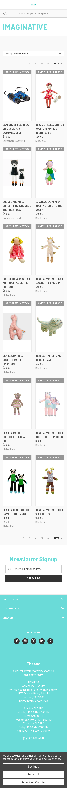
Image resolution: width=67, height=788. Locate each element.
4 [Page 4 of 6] (36, 63)
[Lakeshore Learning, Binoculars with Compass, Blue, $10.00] (17, 95)
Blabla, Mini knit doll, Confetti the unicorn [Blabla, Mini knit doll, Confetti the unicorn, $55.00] (49, 435)
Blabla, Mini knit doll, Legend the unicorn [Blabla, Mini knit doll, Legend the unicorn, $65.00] (49, 281)
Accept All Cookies (33, 782)
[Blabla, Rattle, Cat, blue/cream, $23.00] (50, 326)
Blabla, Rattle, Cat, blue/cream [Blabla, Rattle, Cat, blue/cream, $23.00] (48, 358)
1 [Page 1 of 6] (17, 63)
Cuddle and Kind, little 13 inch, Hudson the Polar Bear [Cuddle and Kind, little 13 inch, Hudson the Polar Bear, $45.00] (17, 205)
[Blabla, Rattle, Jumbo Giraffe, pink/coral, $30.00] (17, 326)
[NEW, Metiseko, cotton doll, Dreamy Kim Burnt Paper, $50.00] (50, 95)
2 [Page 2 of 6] (23, 63)
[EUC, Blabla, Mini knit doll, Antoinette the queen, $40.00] (50, 172)
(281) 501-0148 (35, 738)
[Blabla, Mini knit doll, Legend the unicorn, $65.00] (50, 249)
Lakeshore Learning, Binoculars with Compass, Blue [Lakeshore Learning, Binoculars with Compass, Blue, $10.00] (16, 128)
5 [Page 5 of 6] (42, 63)
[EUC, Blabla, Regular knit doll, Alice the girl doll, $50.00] (17, 249)
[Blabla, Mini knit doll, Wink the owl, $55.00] (50, 480)
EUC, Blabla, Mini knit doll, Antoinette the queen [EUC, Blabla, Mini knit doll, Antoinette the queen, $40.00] (49, 205)
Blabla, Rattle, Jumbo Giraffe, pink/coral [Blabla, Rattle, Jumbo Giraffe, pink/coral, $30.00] (13, 360)
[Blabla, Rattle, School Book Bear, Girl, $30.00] (17, 403)
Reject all (33, 774)
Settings (33, 767)
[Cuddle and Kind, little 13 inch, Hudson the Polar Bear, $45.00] (17, 172)
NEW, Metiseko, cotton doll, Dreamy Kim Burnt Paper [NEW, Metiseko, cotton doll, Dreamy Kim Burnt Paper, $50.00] (49, 128)
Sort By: (9, 53)
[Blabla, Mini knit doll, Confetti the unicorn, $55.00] (50, 403)
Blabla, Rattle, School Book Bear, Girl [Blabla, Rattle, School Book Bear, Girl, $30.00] (15, 437)
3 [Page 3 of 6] (30, 63)
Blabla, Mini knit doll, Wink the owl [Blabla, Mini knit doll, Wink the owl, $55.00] (49, 512)
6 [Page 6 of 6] (48, 63)
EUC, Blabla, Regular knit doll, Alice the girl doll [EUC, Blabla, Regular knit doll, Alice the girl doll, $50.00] (16, 283)
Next (57, 63)
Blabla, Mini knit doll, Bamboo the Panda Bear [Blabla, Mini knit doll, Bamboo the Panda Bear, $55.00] (17, 514)
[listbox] (38, 53)
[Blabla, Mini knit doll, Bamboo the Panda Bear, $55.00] (17, 480)
